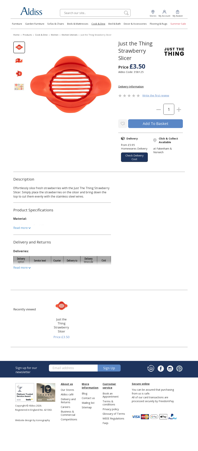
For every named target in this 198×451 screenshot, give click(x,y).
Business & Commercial (68, 412)
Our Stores (67, 389)
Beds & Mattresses (77, 23)
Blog (84, 393)
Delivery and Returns (68, 400)
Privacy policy (111, 408)
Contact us (88, 397)
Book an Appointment (111, 394)
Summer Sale (178, 23)
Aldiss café (67, 394)
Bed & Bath (114, 23)
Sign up (109, 367)
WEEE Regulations (113, 418)
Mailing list (88, 402)
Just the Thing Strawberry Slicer (61, 325)
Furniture (17, 23)
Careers (65, 406)
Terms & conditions (109, 402)
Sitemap (87, 407)
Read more (22, 227)
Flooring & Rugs (158, 23)
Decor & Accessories (135, 23)
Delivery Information (131, 86)
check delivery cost (134, 156)
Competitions (69, 419)
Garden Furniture (34, 23)
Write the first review (155, 95)
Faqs (105, 422)
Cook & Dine (98, 23)
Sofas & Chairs (55, 23)
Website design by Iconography (32, 419)
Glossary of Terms (114, 413)
